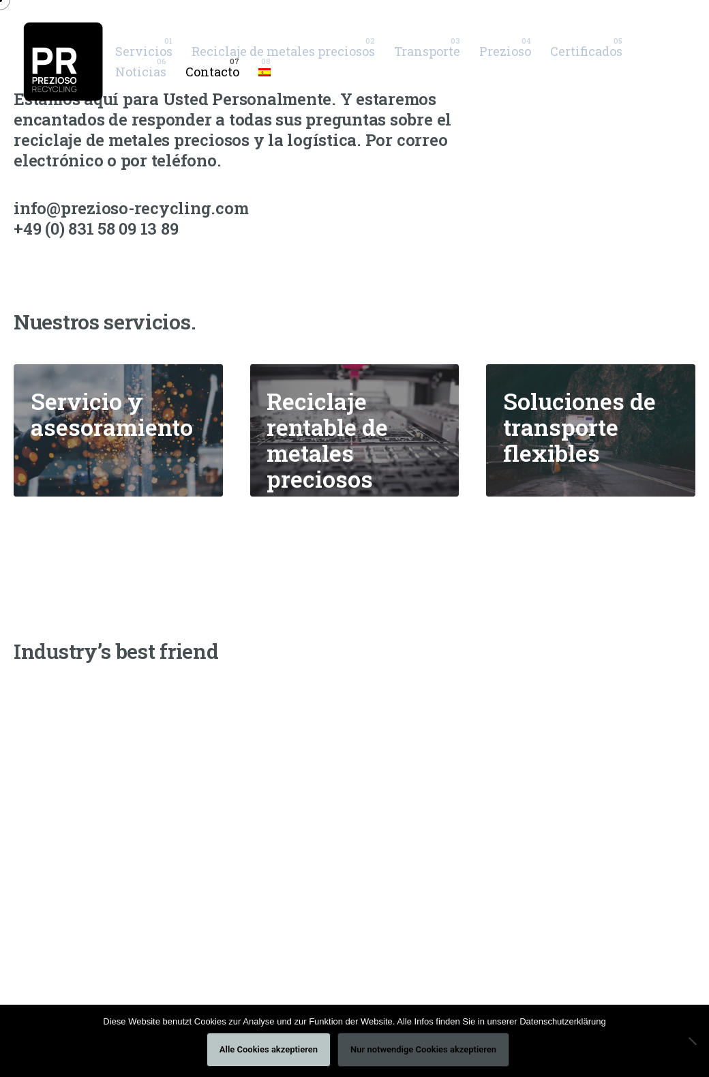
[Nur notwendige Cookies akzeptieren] (692, 1041)
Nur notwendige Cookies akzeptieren (423, 1049)
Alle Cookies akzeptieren (269, 1049)
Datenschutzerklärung (562, 1021)
